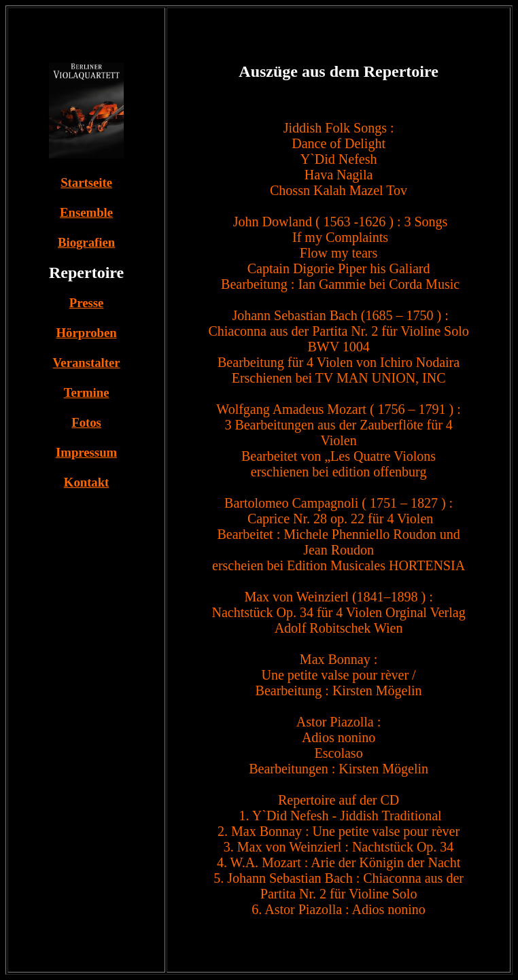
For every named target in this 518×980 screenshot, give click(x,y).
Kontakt (86, 482)
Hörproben (86, 333)
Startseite (86, 182)
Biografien (86, 242)
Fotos (86, 422)
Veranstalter (86, 362)
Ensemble (86, 212)
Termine (86, 392)
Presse (86, 303)
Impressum (86, 452)
